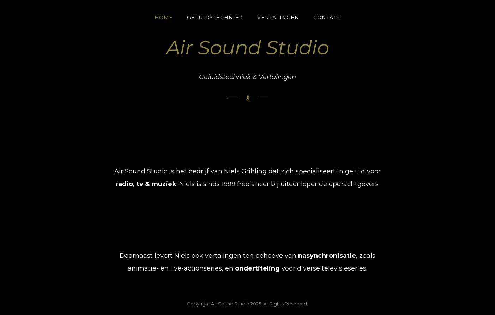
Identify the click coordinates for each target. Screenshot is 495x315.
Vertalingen (278, 17)
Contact (326, 17)
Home (164, 17)
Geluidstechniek (215, 17)
